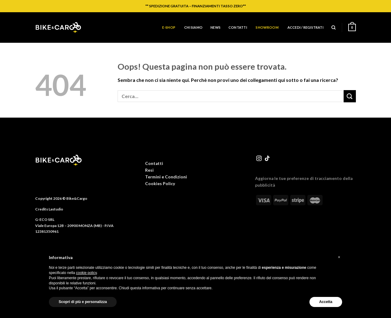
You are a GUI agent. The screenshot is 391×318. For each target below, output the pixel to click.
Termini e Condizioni (166, 176)
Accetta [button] (325, 302)
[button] (339, 257)
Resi (149, 170)
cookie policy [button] (86, 273)
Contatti (237, 27)
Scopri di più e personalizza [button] (83, 302)
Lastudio (56, 209)
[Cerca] (333, 27)
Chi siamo (193, 27)
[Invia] (350, 96)
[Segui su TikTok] (267, 159)
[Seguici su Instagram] (259, 159)
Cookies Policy (160, 183)
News (215, 27)
